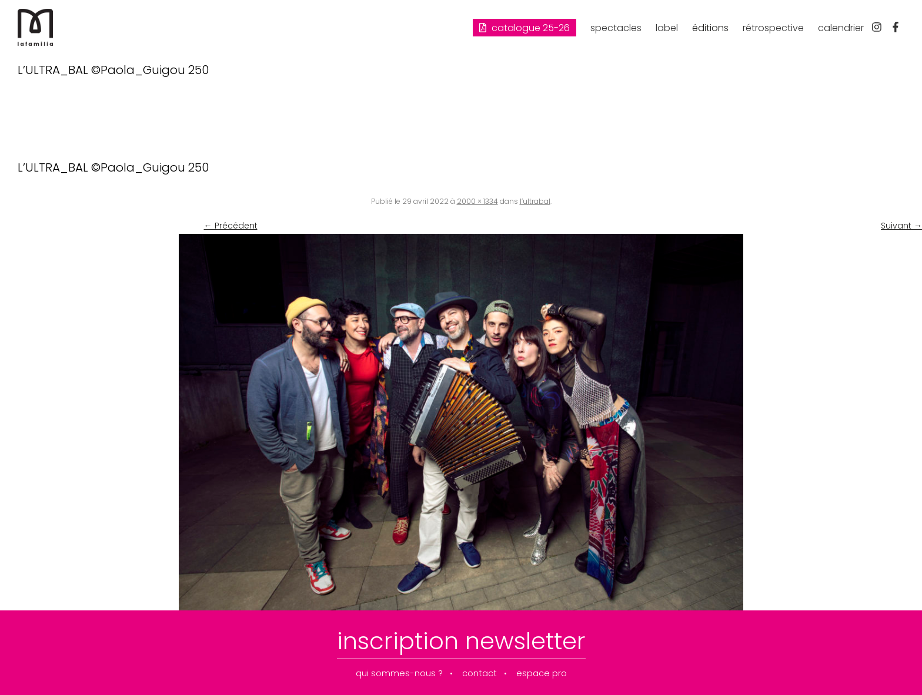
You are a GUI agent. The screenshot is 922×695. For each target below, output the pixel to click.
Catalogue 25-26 (524, 28)
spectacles (616, 28)
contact (479, 673)
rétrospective (773, 28)
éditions (710, 28)
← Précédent (231, 225)
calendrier (841, 28)
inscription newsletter (461, 641)
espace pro (541, 673)
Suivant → (901, 225)
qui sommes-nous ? (399, 673)
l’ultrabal (535, 201)
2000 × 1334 (477, 201)
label (667, 28)
